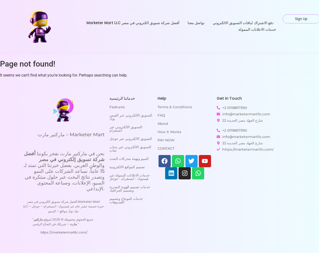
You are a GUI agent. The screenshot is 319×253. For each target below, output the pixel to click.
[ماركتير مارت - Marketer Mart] (63, 110)
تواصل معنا (196, 22)
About (163, 123)
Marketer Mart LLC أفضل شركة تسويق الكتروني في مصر (132, 22)
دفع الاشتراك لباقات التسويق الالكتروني (243, 22)
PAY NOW (166, 140)
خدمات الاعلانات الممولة (257, 29)
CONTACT (166, 148)
